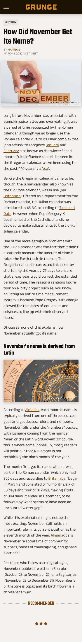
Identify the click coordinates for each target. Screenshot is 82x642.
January (52, 145)
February (11, 151)
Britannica (12, 196)
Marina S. (14, 49)
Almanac (32, 410)
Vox (45, 168)
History (10, 22)
